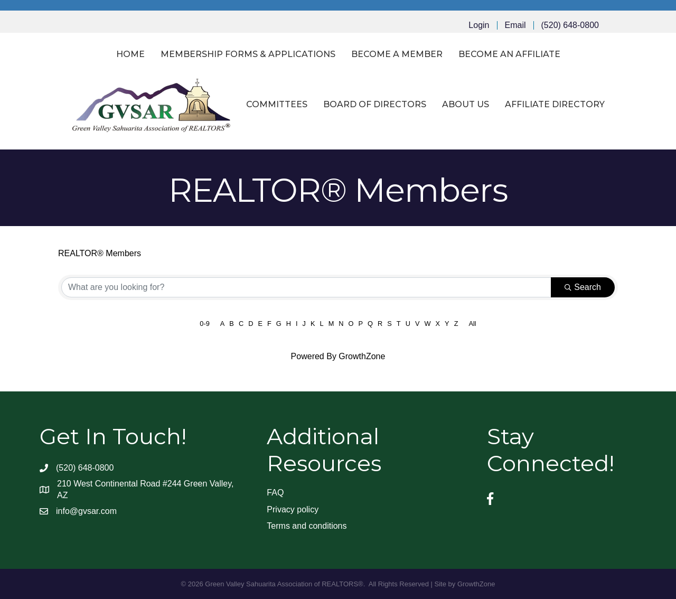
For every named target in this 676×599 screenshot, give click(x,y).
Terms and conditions (306, 525)
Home (130, 54)
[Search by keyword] (306, 287)
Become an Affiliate (509, 54)
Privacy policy (292, 509)
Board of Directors (374, 104)
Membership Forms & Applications (248, 54)
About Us (465, 104)
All (472, 323)
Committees (276, 104)
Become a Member (397, 54)
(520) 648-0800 (570, 25)
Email (515, 25)
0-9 (205, 323)
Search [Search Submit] (583, 287)
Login (478, 25)
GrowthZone (362, 356)
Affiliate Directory (555, 104)
